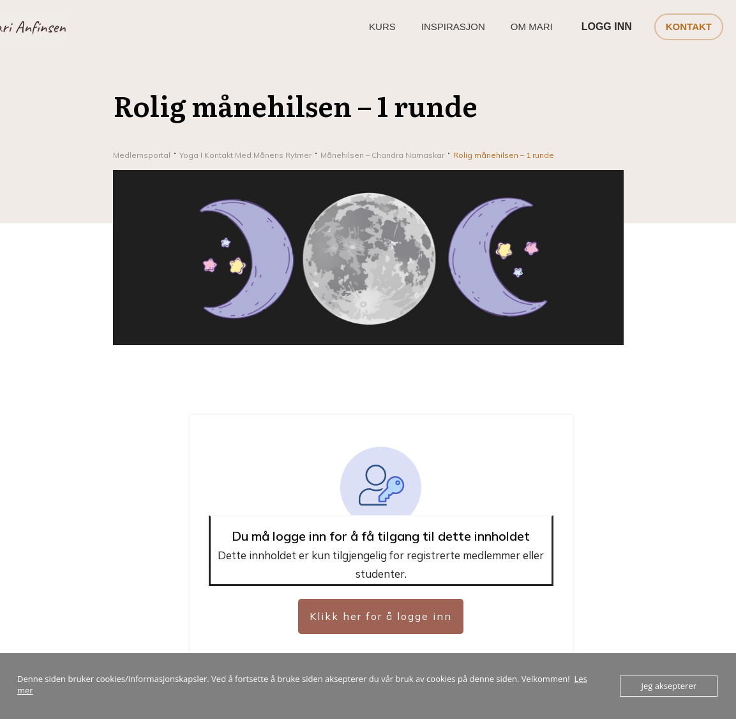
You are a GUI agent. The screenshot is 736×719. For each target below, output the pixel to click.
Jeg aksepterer (668, 686)
